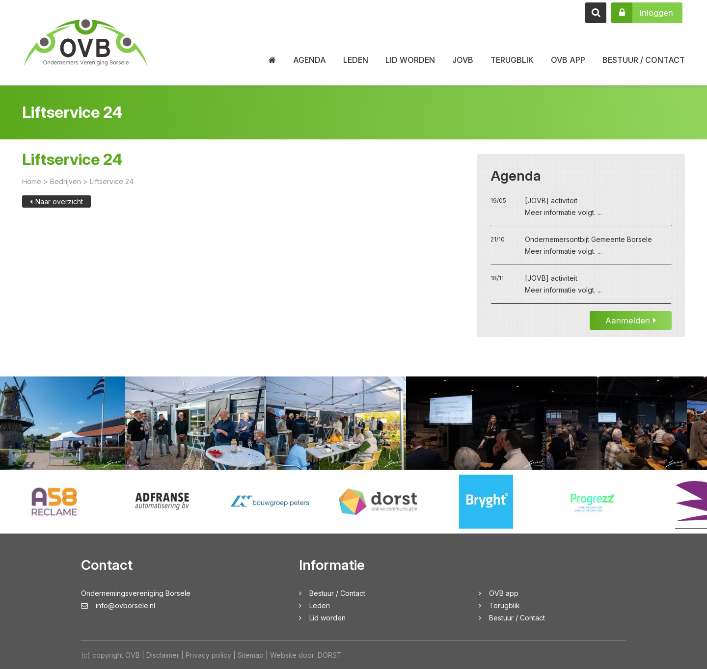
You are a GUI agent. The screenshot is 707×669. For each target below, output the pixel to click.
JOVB (462, 60)
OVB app (568, 60)
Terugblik (512, 60)
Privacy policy (208, 655)
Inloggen (642, 12)
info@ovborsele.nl (118, 605)
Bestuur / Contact (643, 60)
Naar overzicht (56, 208)
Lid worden (410, 60)
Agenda (309, 60)
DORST (330, 655)
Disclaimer (162, 655)
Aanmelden (630, 327)
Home (31, 188)
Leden (355, 60)
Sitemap (251, 655)
